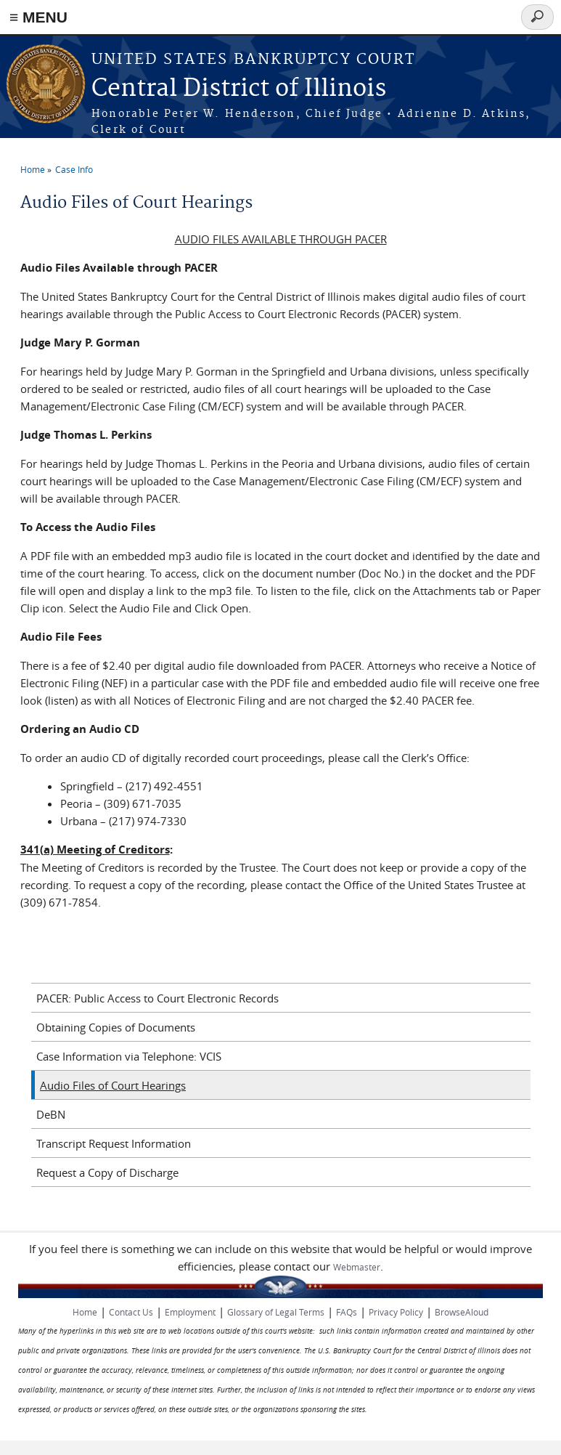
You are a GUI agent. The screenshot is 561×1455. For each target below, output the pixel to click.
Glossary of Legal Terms (275, 1312)
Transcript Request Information (113, 1143)
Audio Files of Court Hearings (113, 1085)
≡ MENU (38, 17)
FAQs (346, 1312)
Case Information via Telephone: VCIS (128, 1056)
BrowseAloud (461, 1312)
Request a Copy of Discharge (107, 1172)
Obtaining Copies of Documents (115, 1027)
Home (32, 169)
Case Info (74, 169)
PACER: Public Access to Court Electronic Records (157, 998)
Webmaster (356, 1267)
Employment (190, 1312)
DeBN (50, 1114)
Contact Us (131, 1312)
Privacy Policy (396, 1312)
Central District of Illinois (238, 89)
